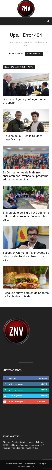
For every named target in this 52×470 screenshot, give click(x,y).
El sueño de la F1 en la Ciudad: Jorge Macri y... (22, 137)
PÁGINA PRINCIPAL (34, 54)
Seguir (44, 384)
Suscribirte (42, 402)
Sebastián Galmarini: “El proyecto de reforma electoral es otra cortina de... (26, 256)
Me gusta (43, 378)
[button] (4, 21)
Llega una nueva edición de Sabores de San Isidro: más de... (26, 294)
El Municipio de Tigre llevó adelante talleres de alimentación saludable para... (26, 216)
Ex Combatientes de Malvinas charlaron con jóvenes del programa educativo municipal (25, 176)
